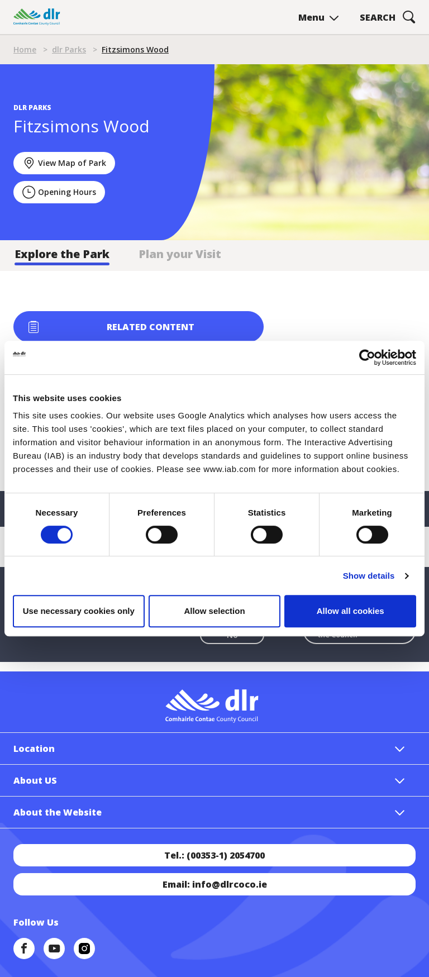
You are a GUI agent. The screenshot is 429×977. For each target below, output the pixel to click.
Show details (369, 575)
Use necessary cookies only (79, 611)
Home (24, 49)
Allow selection (214, 611)
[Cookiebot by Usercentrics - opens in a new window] (367, 357)
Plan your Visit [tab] (180, 253)
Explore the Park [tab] (62, 253)
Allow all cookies (350, 611)
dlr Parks (69, 49)
